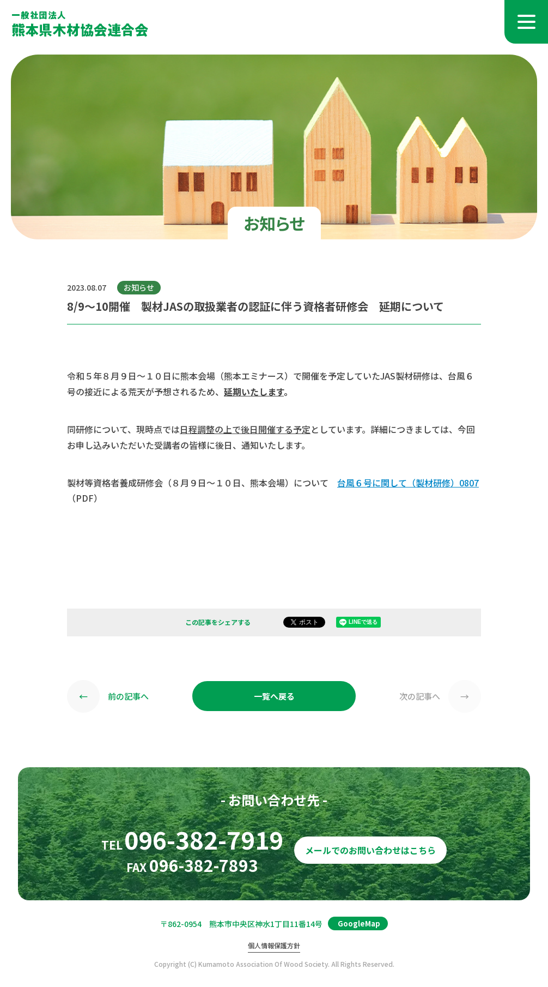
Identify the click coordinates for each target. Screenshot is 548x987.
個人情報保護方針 (274, 946)
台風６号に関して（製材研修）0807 (408, 482)
